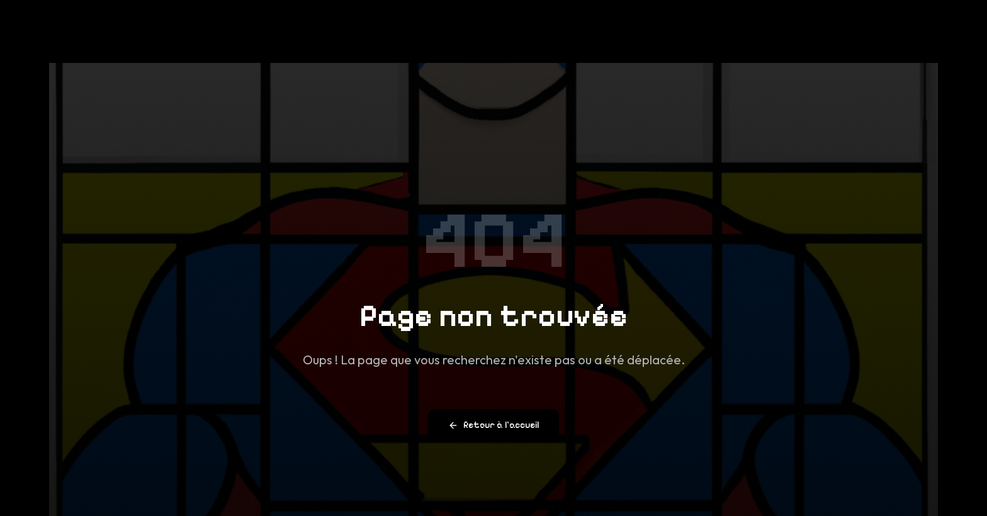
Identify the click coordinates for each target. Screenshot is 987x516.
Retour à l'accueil (493, 425)
